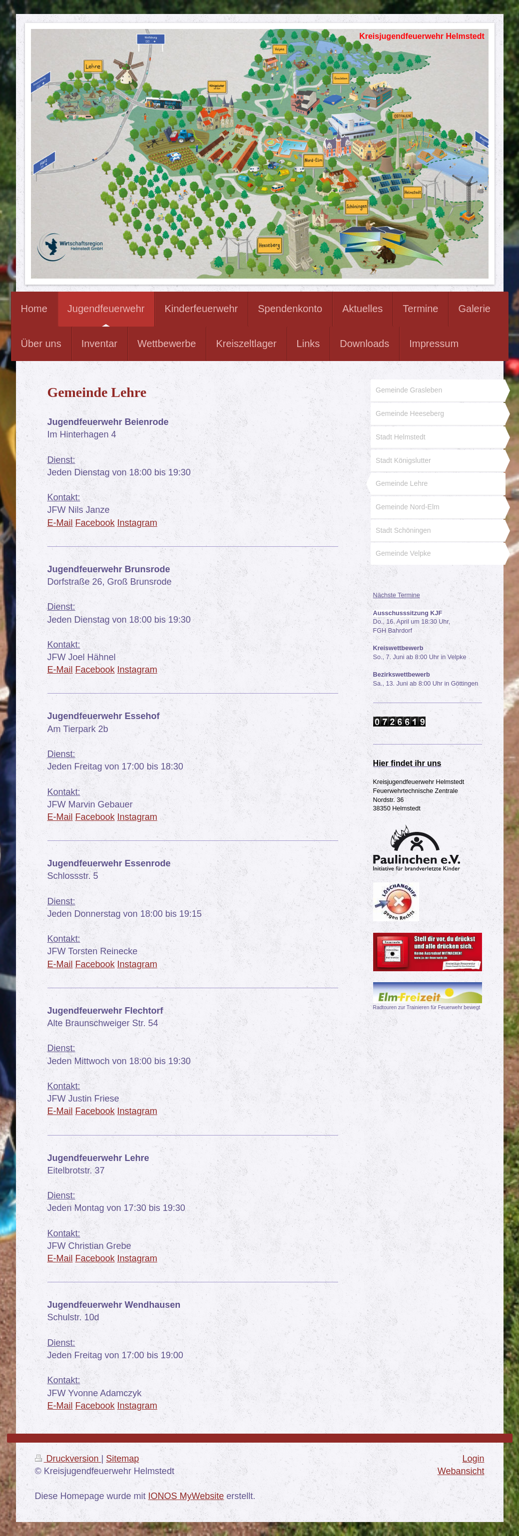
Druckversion (68, 1459)
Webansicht (461, 1471)
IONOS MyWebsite (186, 1496)
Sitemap (122, 1459)
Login (473, 1459)
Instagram (137, 523)
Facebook (95, 523)
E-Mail (60, 523)
